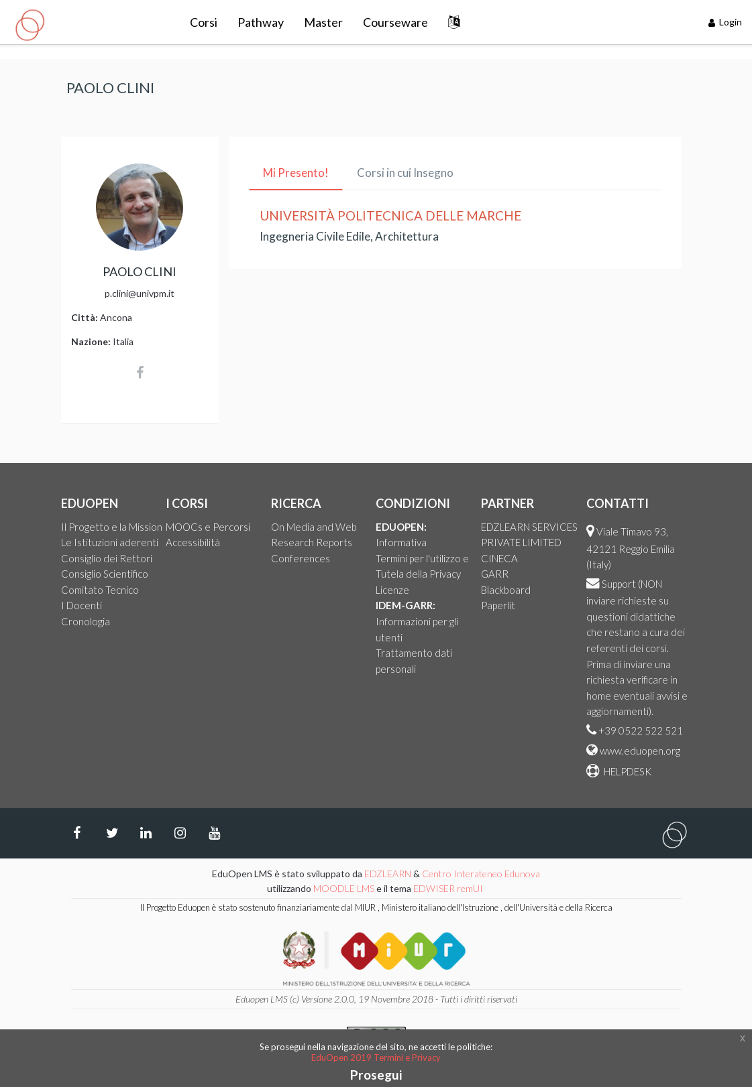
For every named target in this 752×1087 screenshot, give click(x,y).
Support (619, 584)
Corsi (203, 22)
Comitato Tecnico (100, 590)
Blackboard (506, 590)
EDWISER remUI (449, 888)
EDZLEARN (387, 873)
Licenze (392, 590)
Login (725, 21)
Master (323, 22)
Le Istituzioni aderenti (109, 542)
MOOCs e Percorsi (208, 527)
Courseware (395, 22)
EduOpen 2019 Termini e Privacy (376, 1057)
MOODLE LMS (343, 888)
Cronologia (85, 621)
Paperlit (498, 605)
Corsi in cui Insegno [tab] (405, 173)
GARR (494, 574)
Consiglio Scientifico (104, 574)
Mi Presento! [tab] (296, 173)
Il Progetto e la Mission (111, 527)
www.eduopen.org (640, 751)
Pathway (260, 22)
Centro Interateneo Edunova (481, 873)
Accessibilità (193, 542)
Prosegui (376, 1074)
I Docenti (81, 605)
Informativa (401, 542)
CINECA (499, 558)
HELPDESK (626, 771)
